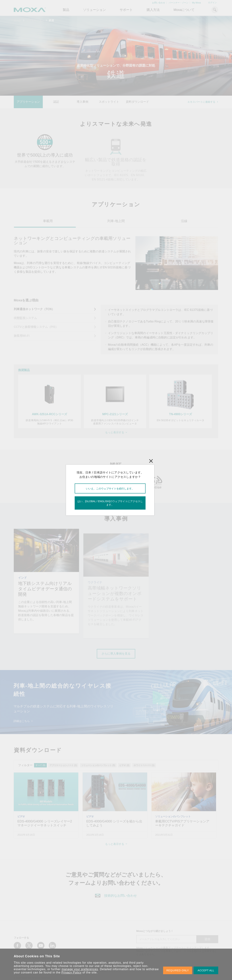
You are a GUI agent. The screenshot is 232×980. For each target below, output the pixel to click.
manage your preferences (80, 969)
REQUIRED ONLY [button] (177, 970)
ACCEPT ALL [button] (206, 970)
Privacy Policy (71, 972)
